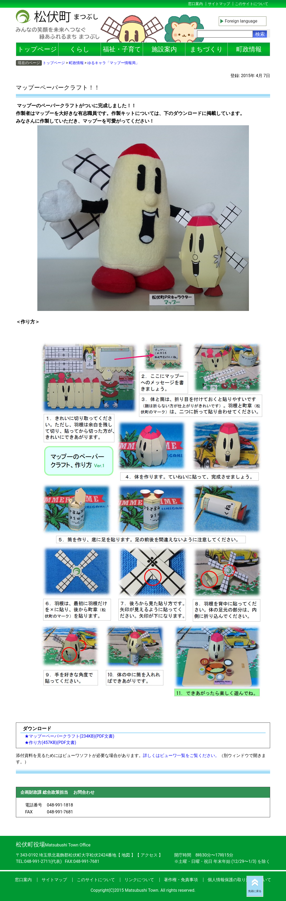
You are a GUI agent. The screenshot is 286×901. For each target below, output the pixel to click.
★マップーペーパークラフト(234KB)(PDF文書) (69, 736)
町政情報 (249, 49)
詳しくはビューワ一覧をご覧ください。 (181, 755)
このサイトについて (251, 4)
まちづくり (206, 49)
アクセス (150, 855)
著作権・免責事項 (181, 879)
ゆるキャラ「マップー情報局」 (113, 63)
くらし (80, 49)
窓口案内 (195, 4)
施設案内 (164, 49)
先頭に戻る (254, 891)
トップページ (37, 49)
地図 (125, 855)
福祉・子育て (122, 49)
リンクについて (139, 879)
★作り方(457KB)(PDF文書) (50, 742)
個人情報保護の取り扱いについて (239, 879)
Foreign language (241, 21)
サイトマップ (219, 4)
